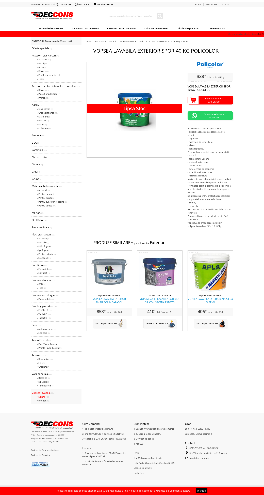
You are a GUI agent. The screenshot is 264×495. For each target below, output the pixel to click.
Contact (226, 4)
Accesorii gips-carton (45, 55)
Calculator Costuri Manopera (121, 28)
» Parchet (43, 120)
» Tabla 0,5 (44, 314)
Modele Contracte (143, 467)
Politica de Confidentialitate (45, 450)
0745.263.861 (66, 4)
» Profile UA (44, 310)
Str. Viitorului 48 (105, 4)
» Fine (41, 362)
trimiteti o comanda (199, 457)
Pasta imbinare (42, 227)
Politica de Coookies (141, 490)
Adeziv (37, 105)
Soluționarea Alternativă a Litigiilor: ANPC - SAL (50, 438)
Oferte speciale (42, 48)
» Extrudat (43, 272)
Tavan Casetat (41, 340)
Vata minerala (42, 374)
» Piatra (42, 124)
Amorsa (38, 135)
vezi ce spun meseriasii (106, 323)
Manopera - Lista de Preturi (85, 28)
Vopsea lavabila (43, 392)
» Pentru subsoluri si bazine (52, 201)
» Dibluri (42, 71)
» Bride (41, 67)
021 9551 (61, 435)
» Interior (43, 400)
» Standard (44, 257)
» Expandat (44, 269)
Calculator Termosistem (156, 28)
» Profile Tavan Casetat (49, 347)
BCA (35, 142)
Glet (36, 171)
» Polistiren (44, 128)
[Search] (130, 16)
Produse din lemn (43, 280)
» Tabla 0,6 (44, 317)
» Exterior (43, 396)
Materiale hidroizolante (47, 186)
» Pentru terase (46, 205)
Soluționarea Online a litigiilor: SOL (45, 442)
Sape (36, 325)
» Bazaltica (43, 377)
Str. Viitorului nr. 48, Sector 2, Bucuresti (208, 453)
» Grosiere (43, 366)
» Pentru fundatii (46, 194)
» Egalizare (43, 332)
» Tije (40, 78)
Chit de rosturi (41, 157)
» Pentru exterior (46, 254)
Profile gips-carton (44, 306)
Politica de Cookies (40, 455)
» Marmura (43, 116)
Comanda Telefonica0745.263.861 (214, 100)
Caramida (39, 150)
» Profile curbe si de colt (50, 75)
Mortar (37, 212)
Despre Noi (211, 4)
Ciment (37, 164)
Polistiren (39, 265)
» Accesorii (44, 59)
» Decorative (45, 359)
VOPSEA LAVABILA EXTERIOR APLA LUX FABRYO (210, 300)
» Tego (41, 287)
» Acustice (43, 238)
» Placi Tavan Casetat (48, 344)
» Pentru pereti (45, 197)
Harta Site (139, 472)
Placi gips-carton (43, 234)
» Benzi (42, 63)
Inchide (201, 490)
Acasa (198, 4)
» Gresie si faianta (47, 112)
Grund (37, 179)
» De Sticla (43, 381)
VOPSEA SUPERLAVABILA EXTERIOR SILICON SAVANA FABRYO (160, 300)
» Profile (42, 97)
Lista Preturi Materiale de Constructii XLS (154, 462)
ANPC (33, 435)
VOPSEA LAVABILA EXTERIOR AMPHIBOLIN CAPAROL (109, 300)
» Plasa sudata (45, 299)
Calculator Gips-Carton (188, 28)
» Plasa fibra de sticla (48, 93)
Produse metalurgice (45, 295)
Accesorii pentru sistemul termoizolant (56, 86)
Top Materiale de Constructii (148, 457)
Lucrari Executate (216, 28)
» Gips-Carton (45, 108)
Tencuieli (39, 355)
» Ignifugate (44, 250)
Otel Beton (39, 220)
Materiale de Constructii (51, 28)
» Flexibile (43, 242)
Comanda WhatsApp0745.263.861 (214, 115)
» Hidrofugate (45, 246)
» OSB (41, 284)
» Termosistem (45, 385)
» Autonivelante (46, 329)
